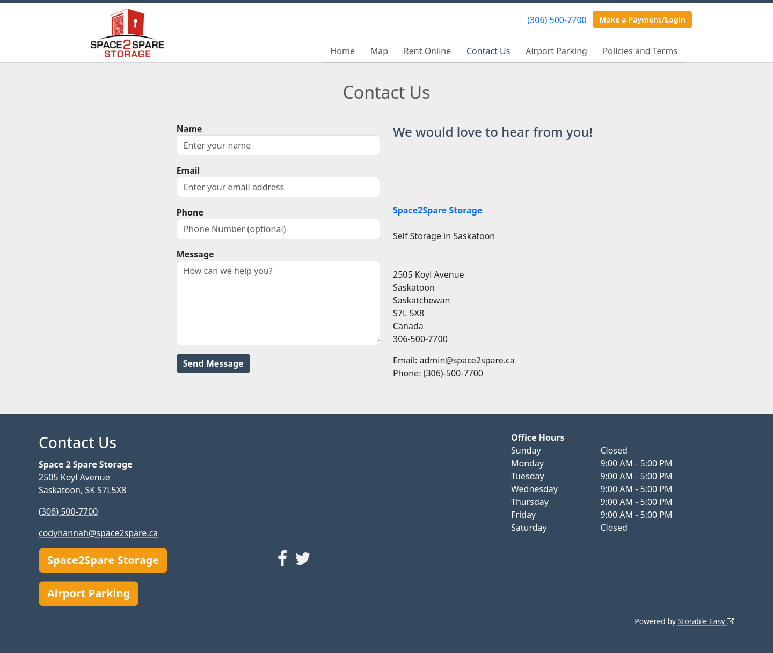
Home (342, 51)
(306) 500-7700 (556, 20)
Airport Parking (556, 51)
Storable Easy (706, 621)
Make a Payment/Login (642, 19)
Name (189, 129)
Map (379, 51)
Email (188, 170)
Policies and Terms (640, 51)
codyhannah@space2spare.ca (98, 533)
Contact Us (488, 51)
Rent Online (427, 51)
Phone (190, 212)
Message (195, 254)
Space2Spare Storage (103, 560)
